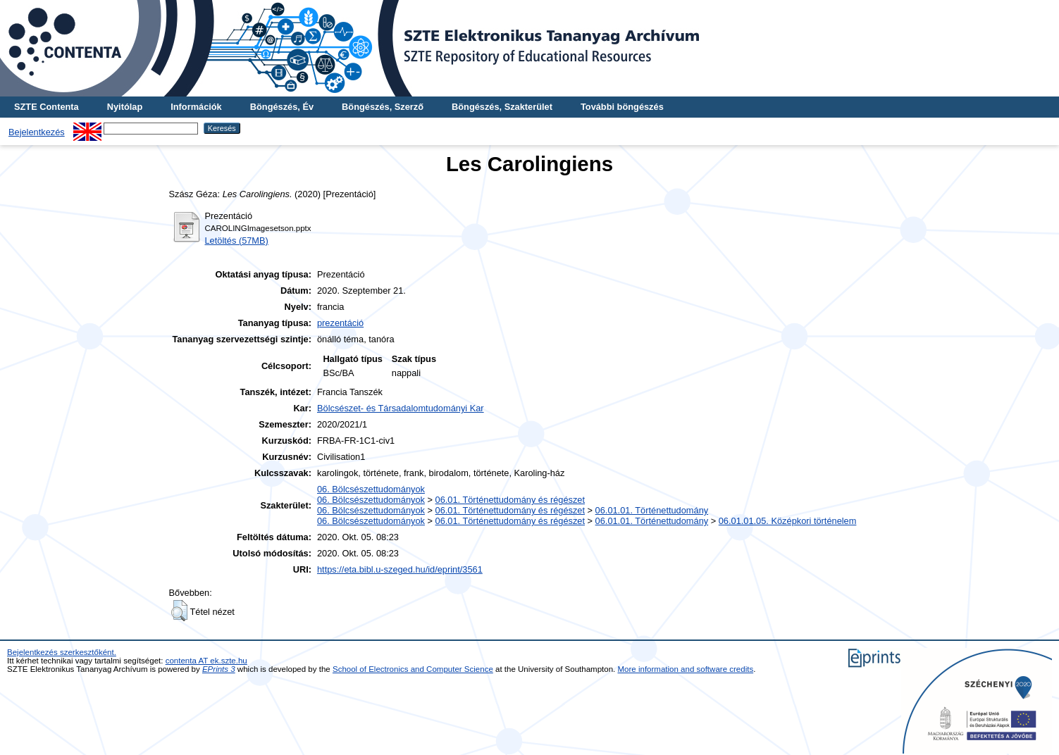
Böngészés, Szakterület (502, 106)
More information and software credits (686, 669)
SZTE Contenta (46, 106)
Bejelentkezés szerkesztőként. (61, 652)
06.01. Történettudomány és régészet (510, 499)
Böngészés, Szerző (382, 106)
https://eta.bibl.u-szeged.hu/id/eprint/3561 (400, 569)
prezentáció (340, 323)
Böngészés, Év (282, 106)
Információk (196, 106)
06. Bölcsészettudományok (371, 489)
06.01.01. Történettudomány (652, 510)
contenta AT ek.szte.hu (206, 660)
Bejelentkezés (36, 132)
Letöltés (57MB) (236, 240)
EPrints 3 (218, 669)
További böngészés (622, 106)
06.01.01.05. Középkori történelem (788, 521)
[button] (179, 610)
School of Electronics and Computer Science (413, 669)
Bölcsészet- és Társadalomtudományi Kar (400, 408)
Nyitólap (124, 106)
